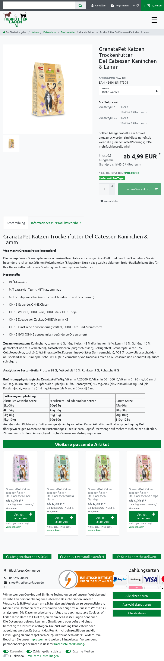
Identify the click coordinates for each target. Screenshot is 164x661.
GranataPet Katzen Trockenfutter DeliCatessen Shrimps (143, 492)
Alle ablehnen (136, 613)
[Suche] (80, 5)
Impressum (37, 639)
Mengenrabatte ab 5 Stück (29, 557)
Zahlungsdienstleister (48, 651)
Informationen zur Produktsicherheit (56, 223)
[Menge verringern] (112, 192)
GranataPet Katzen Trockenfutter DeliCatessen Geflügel (100, 494)
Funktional (17, 656)
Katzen (35, 32)
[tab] (15, 222)
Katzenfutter (50, 32)
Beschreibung (15, 223)
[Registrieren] (119, 5)
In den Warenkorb (142, 189)
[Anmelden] (98, 5)
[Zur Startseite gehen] (15, 32)
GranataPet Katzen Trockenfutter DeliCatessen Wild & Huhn (60, 494)
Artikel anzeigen (23, 516)
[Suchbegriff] (39, 5)
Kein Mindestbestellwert (139, 557)
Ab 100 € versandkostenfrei (84, 557)
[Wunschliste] (136, 5)
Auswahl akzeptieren (137, 604)
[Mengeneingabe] (104, 189)
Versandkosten (131, 172)
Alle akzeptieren (137, 595)
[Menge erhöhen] (112, 186)
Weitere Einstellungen (43, 656)
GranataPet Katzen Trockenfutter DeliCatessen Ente (18, 492)
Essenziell (16, 651)
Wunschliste (109, 201)
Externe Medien (83, 651)
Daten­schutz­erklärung (69, 644)
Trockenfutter (67, 32)
